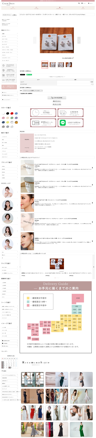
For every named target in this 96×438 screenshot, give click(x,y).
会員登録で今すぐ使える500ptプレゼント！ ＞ (48, 0)
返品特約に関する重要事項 (26, 93)
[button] (79, 3)
